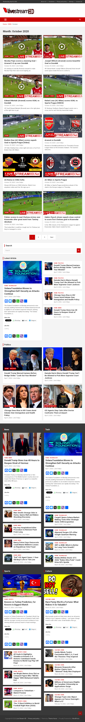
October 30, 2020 (9, 66)
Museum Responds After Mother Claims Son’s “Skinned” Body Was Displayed (67, 669)
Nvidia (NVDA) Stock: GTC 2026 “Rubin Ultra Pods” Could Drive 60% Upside (67, 560)
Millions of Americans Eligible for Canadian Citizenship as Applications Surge (67, 684)
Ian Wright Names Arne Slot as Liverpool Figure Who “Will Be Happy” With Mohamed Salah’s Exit (26, 676)
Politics (61, 263)
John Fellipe (19, 66)
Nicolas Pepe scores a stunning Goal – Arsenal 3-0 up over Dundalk (20, 62)
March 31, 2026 (9, 607)
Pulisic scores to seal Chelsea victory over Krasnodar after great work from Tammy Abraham (22, 219)
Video (12, 56)
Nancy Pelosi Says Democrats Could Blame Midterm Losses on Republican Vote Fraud (26, 544)
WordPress (75, 718)
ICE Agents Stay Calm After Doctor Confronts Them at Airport (59, 411)
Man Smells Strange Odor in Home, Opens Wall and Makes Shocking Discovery (26, 515)
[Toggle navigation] (5, 19)
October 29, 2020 (50, 66)
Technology (13, 285)
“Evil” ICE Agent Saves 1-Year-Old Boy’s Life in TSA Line (26, 558)
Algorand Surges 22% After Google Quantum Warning (66, 533)
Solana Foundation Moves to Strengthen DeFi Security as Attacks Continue (21, 291)
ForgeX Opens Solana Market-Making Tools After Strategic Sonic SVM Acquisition (67, 519)
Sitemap (71, 1)
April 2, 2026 (17, 549)
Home (6, 56)
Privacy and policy (62, 1)
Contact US (79, 1)
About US (43, 1)
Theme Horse (52, 718)
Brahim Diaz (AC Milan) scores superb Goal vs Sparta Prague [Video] (20, 141)
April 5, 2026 (57, 287)
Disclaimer (52, 1)
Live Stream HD (21, 718)
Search (79, 250)
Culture (48, 571)
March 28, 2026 (59, 565)
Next (51, 237)
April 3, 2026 (17, 519)
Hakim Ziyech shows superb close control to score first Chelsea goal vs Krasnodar (62, 218)
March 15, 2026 (18, 695)
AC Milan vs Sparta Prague (56, 180)
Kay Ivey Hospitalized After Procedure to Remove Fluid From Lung (25, 529)
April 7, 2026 (8, 296)
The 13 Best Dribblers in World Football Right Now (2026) (26, 704)
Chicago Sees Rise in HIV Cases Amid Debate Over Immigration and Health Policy (66, 297)
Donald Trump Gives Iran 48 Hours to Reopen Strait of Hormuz (65, 312)
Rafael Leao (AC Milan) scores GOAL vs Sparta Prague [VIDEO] (61, 101)
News (59, 308)
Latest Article (10, 258)
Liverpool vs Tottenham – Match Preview (24, 692)
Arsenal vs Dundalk (53, 140)
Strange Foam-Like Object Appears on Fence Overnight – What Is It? (67, 699)
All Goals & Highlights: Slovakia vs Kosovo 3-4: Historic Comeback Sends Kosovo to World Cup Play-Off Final (26, 658)
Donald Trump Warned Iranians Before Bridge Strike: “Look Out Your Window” (67, 267)
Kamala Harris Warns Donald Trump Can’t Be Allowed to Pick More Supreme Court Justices (67, 282)
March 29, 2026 (18, 562)
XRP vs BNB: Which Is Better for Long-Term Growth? (66, 546)
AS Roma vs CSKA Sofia (14, 180)
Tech (47, 429)
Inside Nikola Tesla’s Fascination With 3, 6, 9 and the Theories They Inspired (66, 654)
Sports (52, 135)
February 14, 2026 (60, 704)
